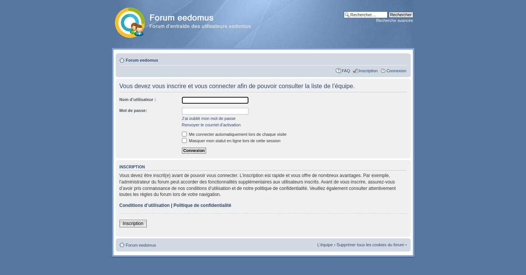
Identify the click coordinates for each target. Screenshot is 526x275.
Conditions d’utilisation (144, 205)
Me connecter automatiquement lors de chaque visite (234, 134)
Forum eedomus (142, 60)
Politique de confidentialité (202, 205)
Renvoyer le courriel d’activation (211, 125)
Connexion (396, 70)
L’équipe (325, 244)
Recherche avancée (394, 20)
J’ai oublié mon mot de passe (209, 118)
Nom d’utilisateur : (137, 99)
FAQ (346, 70)
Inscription (368, 70)
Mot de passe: (133, 110)
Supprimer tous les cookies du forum (370, 244)
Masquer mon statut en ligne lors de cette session (231, 140)
